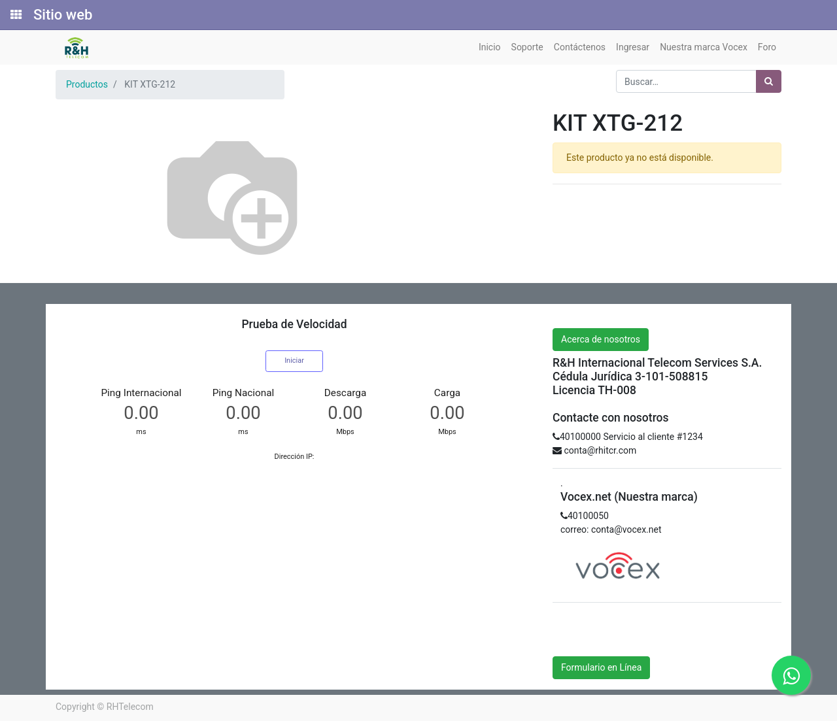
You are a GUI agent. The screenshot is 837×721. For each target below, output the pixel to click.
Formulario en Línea (601, 667)
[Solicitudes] (15, 15)
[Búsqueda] (768, 81)
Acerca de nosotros (600, 339)
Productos (87, 84)
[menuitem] (489, 47)
